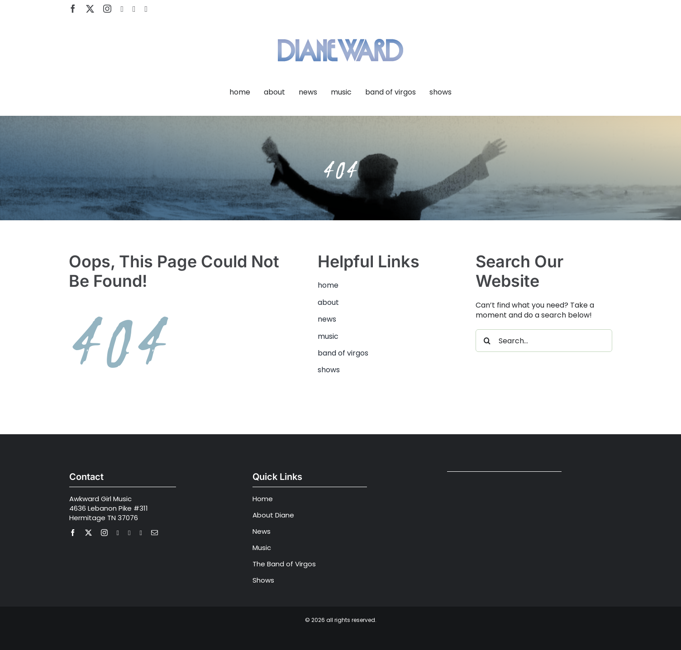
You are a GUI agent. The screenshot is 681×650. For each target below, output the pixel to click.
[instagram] (107, 9)
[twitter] (90, 9)
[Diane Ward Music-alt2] (340, 33)
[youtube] (122, 9)
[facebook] (73, 9)
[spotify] (134, 9)
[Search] (487, 340)
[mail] (154, 532)
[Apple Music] (146, 9)
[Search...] (544, 340)
